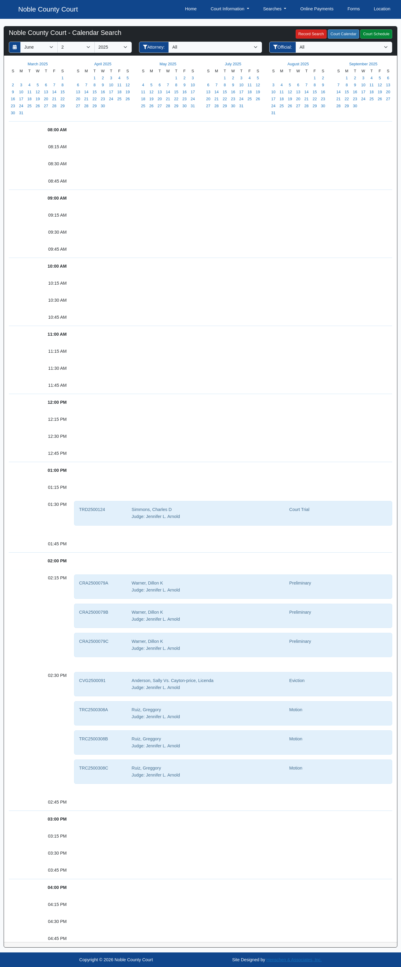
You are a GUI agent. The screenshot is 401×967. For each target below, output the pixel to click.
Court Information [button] (228, 8)
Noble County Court (48, 9)
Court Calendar (343, 34)
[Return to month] (15, 47)
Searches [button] (273, 8)
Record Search (311, 34)
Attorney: (154, 47)
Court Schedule (376, 34)
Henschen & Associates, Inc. (294, 959)
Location (382, 8)
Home (190, 8)
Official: (282, 47)
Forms (354, 8)
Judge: (138, 516)
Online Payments (317, 8)
